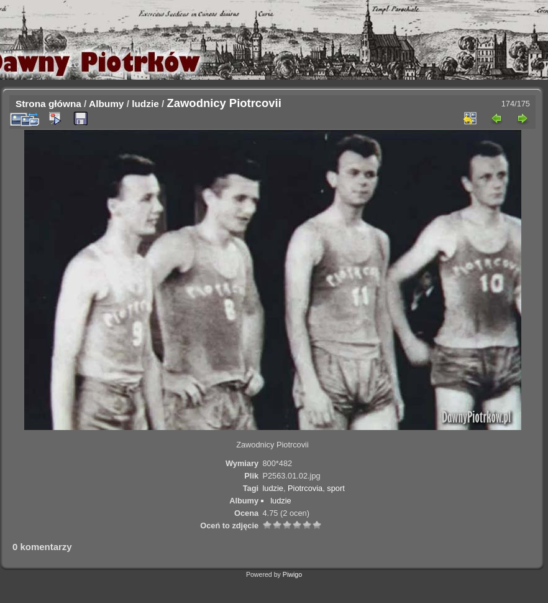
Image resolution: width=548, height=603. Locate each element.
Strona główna (48, 103)
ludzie (145, 103)
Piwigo (292, 574)
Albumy (106, 103)
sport (335, 488)
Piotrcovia (305, 488)
